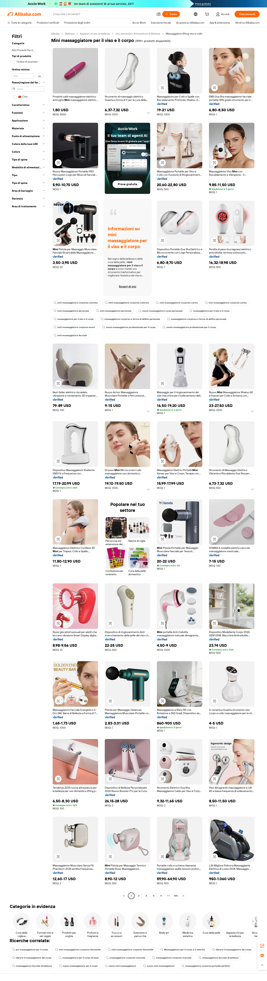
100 (176, 895)
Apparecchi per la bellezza (95, 33)
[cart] (207, 14)
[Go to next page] (183, 895)
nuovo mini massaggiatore (120, 965)
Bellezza (69, 33)
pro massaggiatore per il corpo (30, 949)
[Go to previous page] (124, 895)
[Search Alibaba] (103, 14)
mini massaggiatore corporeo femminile (78, 949)
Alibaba (55, 33)
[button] (158, 14)
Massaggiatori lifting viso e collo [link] (184, 33)
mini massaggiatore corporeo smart (74, 327)
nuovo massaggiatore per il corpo (78, 965)
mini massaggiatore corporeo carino (177, 302)
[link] (262, 946)
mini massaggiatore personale (71, 310)
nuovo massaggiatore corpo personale (160, 310)
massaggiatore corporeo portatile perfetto (206, 965)
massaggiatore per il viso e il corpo (209, 310)
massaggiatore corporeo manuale (125, 957)
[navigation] (28, 465)
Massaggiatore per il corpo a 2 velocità (182, 949)
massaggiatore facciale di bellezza (218, 957)
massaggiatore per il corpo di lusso (79, 957)
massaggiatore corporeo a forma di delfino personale (130, 319)
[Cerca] (171, 14)
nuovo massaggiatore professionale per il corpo (129, 327)
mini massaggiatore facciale (70, 335)
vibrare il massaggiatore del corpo (231, 949)
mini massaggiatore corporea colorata (76, 302)
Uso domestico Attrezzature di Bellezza (137, 33)
